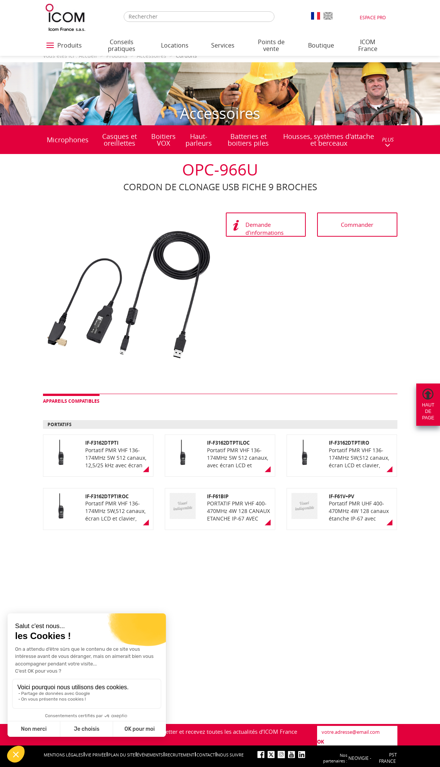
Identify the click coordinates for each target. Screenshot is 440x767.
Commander (357, 224)
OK (320, 741)
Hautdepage (428, 411)
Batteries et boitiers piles (248, 140)
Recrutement (179, 755)
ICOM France (367, 45)
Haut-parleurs (199, 140)
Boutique (321, 45)
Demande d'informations (264, 228)
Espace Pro (373, 17)
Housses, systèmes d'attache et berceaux (328, 140)
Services (223, 45)
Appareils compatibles (71, 401)
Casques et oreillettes (119, 140)
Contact (205, 755)
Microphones (68, 139)
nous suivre (230, 755)
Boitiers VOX (163, 140)
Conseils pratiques (121, 45)
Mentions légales (63, 755)
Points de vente (271, 45)
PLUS (388, 142)
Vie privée (95, 755)
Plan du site (121, 755)
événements (150, 755)
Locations (175, 45)
